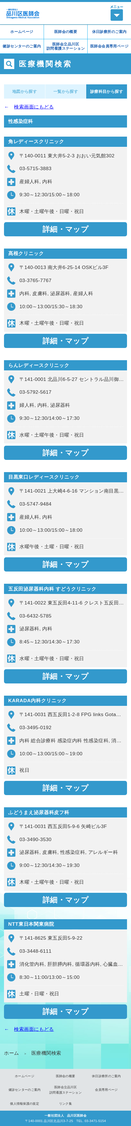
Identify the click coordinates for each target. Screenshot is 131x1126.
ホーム (11, 1053)
